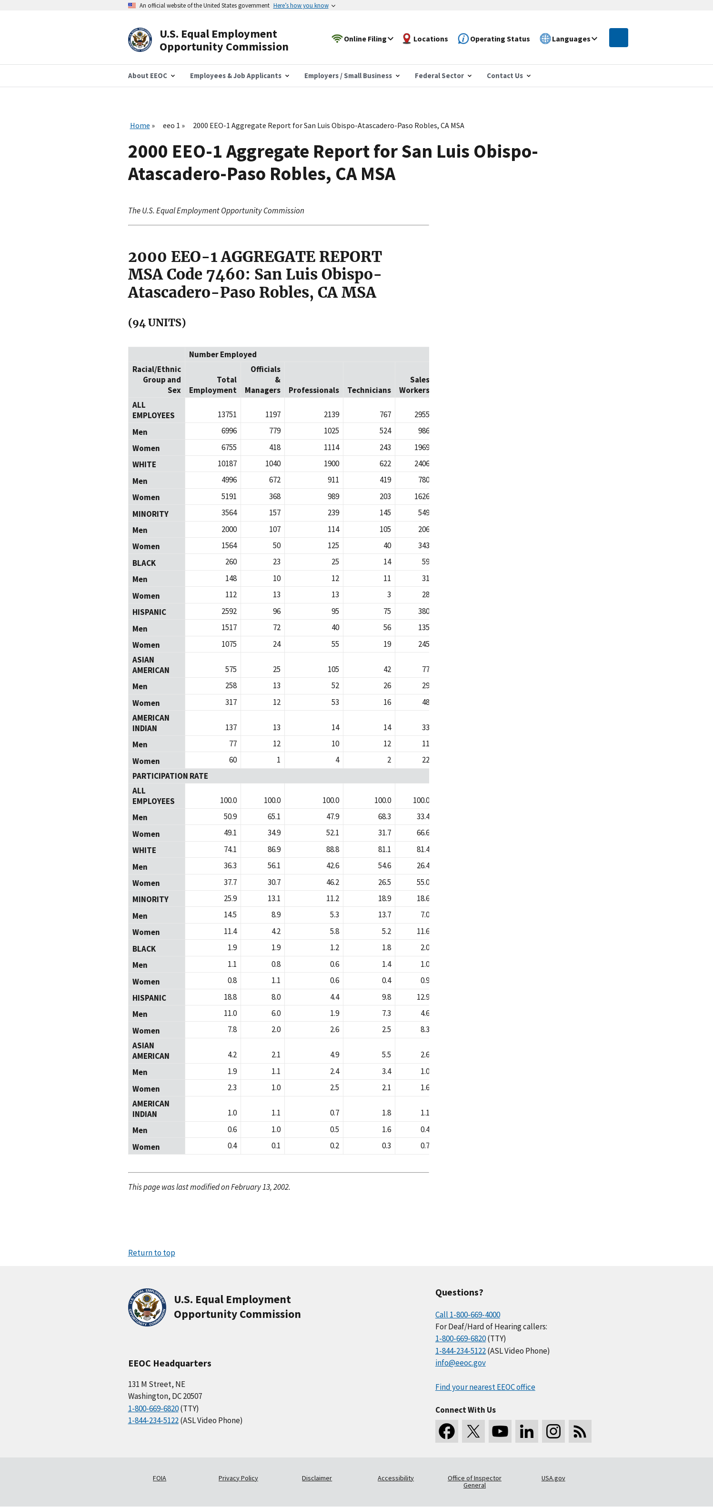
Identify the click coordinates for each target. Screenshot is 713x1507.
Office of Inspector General (475, 1482)
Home (140, 125)
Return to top (151, 1252)
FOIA (159, 1478)
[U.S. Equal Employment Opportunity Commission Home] (219, 40)
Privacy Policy (238, 1478)
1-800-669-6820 (153, 1408)
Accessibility (396, 1478)
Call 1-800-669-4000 (467, 1314)
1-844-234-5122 (153, 1420)
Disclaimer (317, 1478)
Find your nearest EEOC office (485, 1387)
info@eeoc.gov (460, 1362)
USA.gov (553, 1478)
